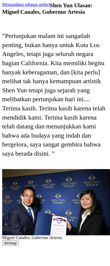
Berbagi (10, 243)
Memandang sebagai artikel (26, 4)
